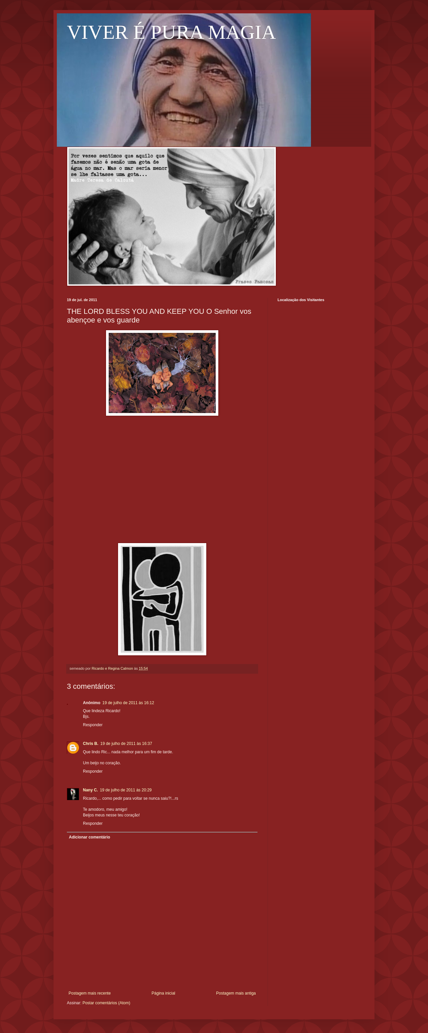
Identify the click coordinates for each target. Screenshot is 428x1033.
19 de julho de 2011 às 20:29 (126, 790)
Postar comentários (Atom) (106, 1003)
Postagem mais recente (90, 993)
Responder (93, 725)
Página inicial (163, 993)
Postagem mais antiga (236, 993)
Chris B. (90, 743)
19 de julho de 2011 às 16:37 (126, 743)
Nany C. (90, 790)
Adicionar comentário (89, 837)
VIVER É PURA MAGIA (171, 32)
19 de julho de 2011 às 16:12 (128, 702)
